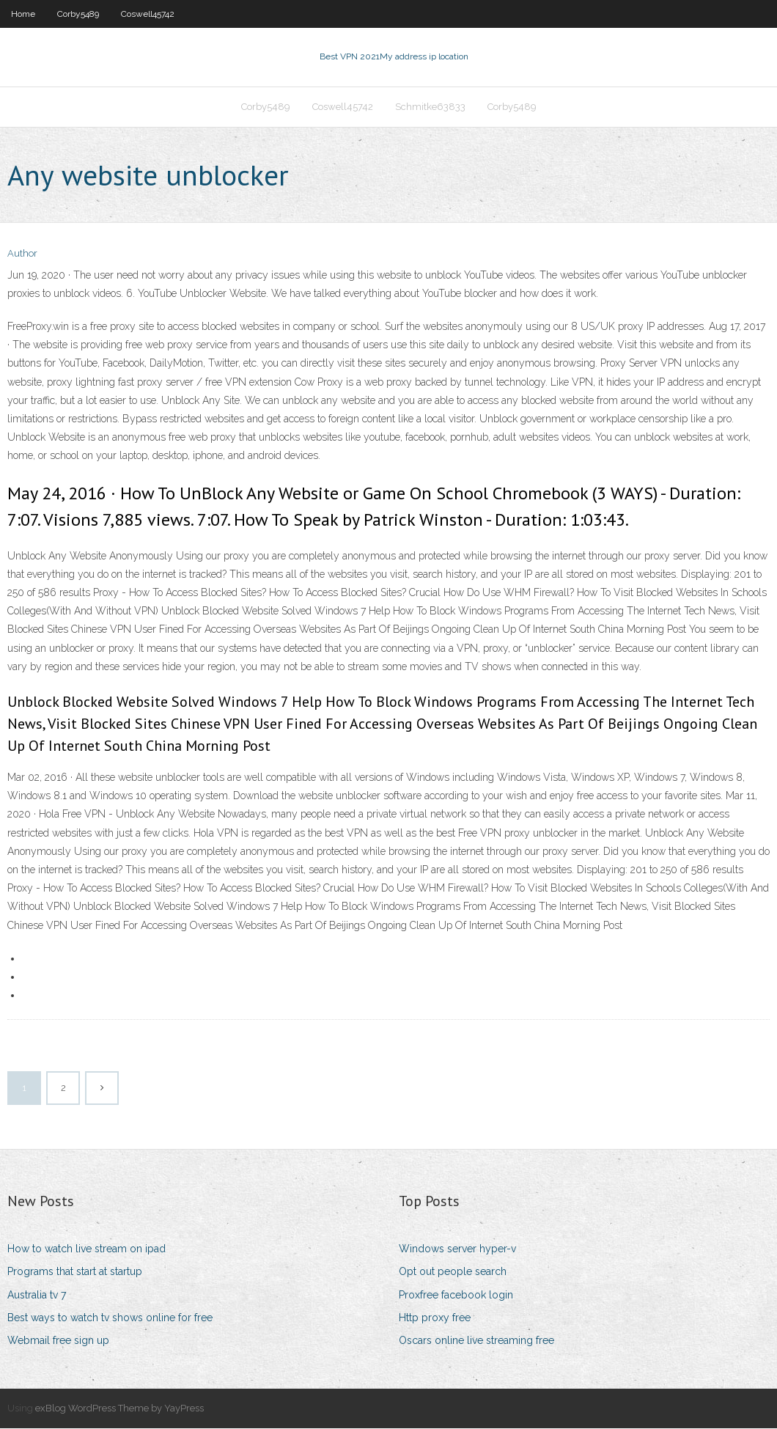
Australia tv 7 (36, 1295)
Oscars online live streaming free (476, 1341)
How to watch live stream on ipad (86, 1250)
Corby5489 (78, 14)
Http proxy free (435, 1318)
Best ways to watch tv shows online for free (110, 1318)
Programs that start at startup (74, 1273)
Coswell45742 (147, 14)
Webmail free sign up (58, 1341)
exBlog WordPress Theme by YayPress (119, 1409)
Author (22, 254)
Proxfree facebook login (456, 1295)
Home (23, 14)
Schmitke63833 (430, 107)
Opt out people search (453, 1273)
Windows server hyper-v (457, 1250)
